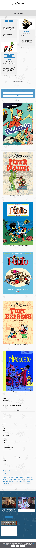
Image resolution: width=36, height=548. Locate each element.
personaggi (12, 54)
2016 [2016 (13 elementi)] (20, 470)
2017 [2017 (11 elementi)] (23, 470)
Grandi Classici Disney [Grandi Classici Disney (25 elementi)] (8, 477)
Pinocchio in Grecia (6, 400)
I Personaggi (27, 31)
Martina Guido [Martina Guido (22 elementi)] (29, 477)
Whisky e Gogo (26, 33)
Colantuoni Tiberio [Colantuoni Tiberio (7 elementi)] (15, 475)
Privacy (27, 541)
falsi (3, 416)
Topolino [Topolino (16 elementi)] (28, 483)
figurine (4, 418)
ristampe (4, 442)
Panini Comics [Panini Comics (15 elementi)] (9, 479)
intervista (4, 423)
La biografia (14, 541)
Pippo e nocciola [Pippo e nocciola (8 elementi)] (8, 481)
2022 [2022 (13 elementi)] (10, 472)
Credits (23, 541)
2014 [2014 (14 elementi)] (14, 470)
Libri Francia (5, 462)
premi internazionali (6, 435)
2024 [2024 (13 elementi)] (13, 472)
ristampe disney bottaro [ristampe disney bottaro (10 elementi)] (16, 483)
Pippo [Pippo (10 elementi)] (4, 481)
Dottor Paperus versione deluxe (8, 403)
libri (3, 425)
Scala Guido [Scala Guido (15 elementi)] (23, 483)
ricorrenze (4, 440)
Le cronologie (15, 6)
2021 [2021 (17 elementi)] (7, 472)
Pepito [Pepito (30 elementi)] (19, 479)
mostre (4, 428)
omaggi (4, 430)
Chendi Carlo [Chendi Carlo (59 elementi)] (7, 475)
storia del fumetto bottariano (9, 57)
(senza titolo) (5, 398)
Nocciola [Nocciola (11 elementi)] (4, 479)
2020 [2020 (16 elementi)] (4, 472)
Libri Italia (4, 460)
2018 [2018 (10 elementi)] (26, 470)
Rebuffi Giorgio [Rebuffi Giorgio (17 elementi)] (22, 481)
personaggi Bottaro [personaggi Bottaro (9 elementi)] (25, 479)
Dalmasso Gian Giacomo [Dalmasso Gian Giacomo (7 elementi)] (22, 475)
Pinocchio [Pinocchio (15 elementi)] (31, 479)
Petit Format (5, 433)
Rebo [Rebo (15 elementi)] (17, 481)
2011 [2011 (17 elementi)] (4, 470)
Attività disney (21, 6)
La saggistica (27, 6)
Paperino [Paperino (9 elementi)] (15, 479)
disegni (4, 413)
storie (9, 59)
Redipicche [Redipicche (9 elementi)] (28, 481)
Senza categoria (5, 445)
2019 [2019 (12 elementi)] (29, 470)
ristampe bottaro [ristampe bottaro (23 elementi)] (7, 483)
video (3, 452)
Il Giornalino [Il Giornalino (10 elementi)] (16, 477)
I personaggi (10, 6)
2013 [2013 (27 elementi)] (10, 470)
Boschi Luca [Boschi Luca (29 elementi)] (6, 474)
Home (4, 6)
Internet (4, 421)
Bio (6, 6)
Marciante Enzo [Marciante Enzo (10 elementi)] (22, 477)
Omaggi (32, 6)
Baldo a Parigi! (9, 23)
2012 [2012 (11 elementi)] (7, 470)
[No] (34, 545)
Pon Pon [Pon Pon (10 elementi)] (13, 481)
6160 (26, 509)
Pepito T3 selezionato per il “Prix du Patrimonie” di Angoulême (13, 405)
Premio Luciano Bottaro (7, 437)
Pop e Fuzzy (9, 61)
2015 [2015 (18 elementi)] (17, 470)
